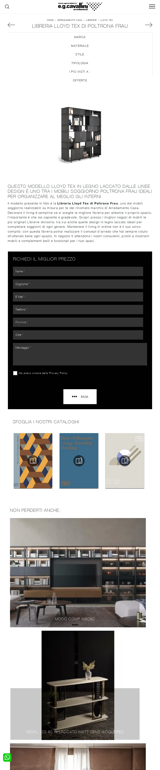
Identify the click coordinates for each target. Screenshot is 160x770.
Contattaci (127, 708)
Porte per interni (93, 704)
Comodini (14, 716)
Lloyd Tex (106, 26)
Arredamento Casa (69, 26)
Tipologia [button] (79, 82)
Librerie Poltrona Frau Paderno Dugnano (80, 643)
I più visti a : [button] (80, 90)
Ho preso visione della (46, 358)
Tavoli (49, 712)
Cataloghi (126, 712)
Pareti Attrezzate (57, 708)
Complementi (91, 712)
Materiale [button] (80, 64)
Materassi (89, 716)
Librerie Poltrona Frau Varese (80, 634)
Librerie (91, 26)
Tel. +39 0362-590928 (126, 731)
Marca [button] (80, 56)
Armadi (12, 712)
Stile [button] (79, 73)
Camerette (15, 708)
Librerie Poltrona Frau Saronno (80, 662)
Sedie (49, 716)
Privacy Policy (61, 358)
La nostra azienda (132, 704)
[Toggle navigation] (152, 7)
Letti (11, 704)
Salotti (49, 704)
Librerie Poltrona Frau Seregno (80, 652)
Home (50, 26)
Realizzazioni (129, 716)
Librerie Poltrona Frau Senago (79, 671)
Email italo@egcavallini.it (91, 734)
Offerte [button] (80, 99)
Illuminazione (91, 708)
